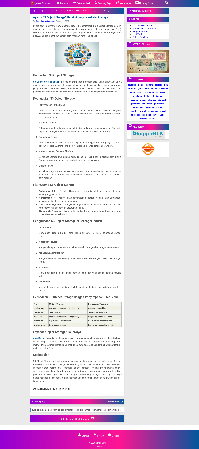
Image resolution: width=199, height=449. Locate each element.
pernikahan (138, 107)
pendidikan (147, 103)
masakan (134, 100)
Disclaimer (114, 436)
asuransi (132, 85)
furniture (132, 88)
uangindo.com (140, 31)
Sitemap (83, 436)
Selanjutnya (40, 401)
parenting (135, 103)
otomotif (162, 100)
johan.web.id (99, 446)
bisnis (140, 85)
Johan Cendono (103, 443)
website (143, 118)
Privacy (98, 436)
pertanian (149, 107)
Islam (132, 92)
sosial (163, 111)
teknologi (135, 115)
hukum (154, 88)
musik (143, 100)
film (166, 85)
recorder (134, 111)
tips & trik (146, 115)
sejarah (143, 111)
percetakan (159, 103)
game (140, 88)
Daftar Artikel (81, 3)
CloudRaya (38, 338)
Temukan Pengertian (143, 25)
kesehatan (137, 96)
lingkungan (158, 96)
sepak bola (153, 111)
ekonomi (149, 85)
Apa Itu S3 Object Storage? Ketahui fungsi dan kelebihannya (70, 17)
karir (139, 92)
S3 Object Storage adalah (46, 81)
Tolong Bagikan (140, 37)
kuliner (147, 96)
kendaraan (161, 92)
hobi (147, 88)
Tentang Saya (102, 3)
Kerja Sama (123, 3)
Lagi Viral (137, 34)
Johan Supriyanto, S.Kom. (45, 21)
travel (155, 115)
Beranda (62, 3)
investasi (163, 88)
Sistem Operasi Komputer (145, 28)
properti (159, 107)
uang (162, 115)
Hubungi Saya (144, 3)
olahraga (152, 100)
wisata (152, 118)
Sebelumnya (114, 401)
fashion (158, 85)
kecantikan (149, 92)
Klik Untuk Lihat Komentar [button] (77, 418)
